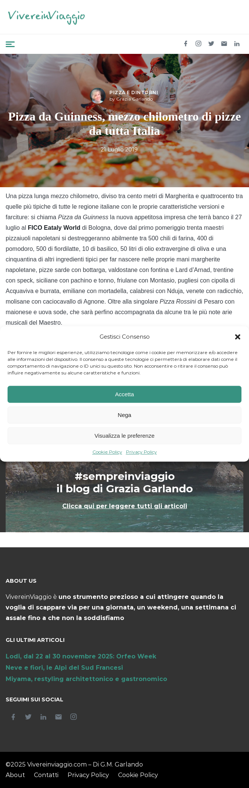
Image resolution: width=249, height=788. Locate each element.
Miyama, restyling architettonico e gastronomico (86, 679)
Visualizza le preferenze (125, 435)
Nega (124, 415)
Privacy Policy (141, 452)
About (15, 775)
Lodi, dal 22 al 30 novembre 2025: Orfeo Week (81, 656)
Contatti (46, 775)
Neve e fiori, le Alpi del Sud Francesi (64, 667)
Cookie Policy (107, 452)
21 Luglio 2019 (119, 149)
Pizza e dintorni (133, 92)
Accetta (124, 394)
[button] (237, 337)
